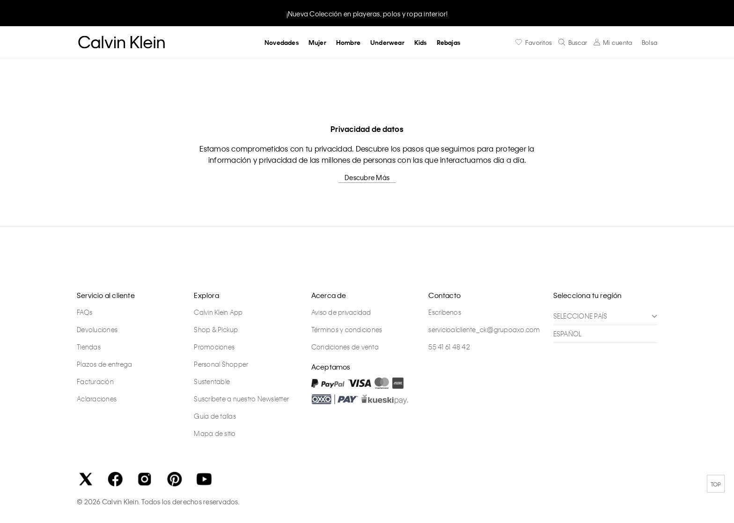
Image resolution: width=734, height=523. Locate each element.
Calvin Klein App (218, 312)
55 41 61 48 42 (449, 346)
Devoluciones (97, 329)
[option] (367, 13)
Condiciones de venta (345, 346)
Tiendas (89, 346)
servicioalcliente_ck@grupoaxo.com (484, 329)
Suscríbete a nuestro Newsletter (241, 398)
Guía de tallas (215, 416)
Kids (420, 42)
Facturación (95, 381)
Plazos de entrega (104, 364)
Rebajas (448, 42)
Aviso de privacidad (341, 312)
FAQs (84, 312)
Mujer (317, 42)
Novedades (281, 42)
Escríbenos (444, 312)
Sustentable (212, 381)
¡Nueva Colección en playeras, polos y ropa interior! (367, 13)
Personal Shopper (221, 364)
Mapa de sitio (214, 433)
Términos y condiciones (346, 329)
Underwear (387, 42)
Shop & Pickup (216, 329)
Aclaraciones (97, 398)
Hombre (348, 42)
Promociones (214, 346)
